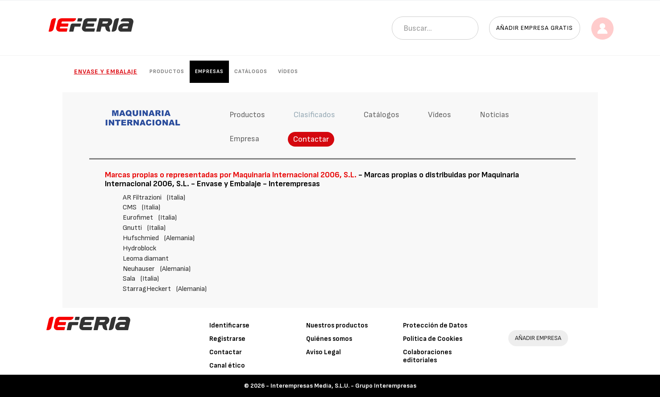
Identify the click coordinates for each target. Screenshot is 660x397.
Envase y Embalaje (105, 71)
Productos (166, 71)
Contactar (311, 139)
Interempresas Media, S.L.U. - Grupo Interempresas (343, 385)
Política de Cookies (432, 339)
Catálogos (250, 71)
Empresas (209, 71)
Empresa (244, 138)
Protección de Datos (435, 325)
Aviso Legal (323, 352)
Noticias (494, 114)
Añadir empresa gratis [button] (534, 28)
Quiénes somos (329, 339)
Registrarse (227, 339)
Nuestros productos (337, 325)
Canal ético (227, 365)
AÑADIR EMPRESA (538, 338)
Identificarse (229, 325)
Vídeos (288, 71)
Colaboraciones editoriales (427, 356)
